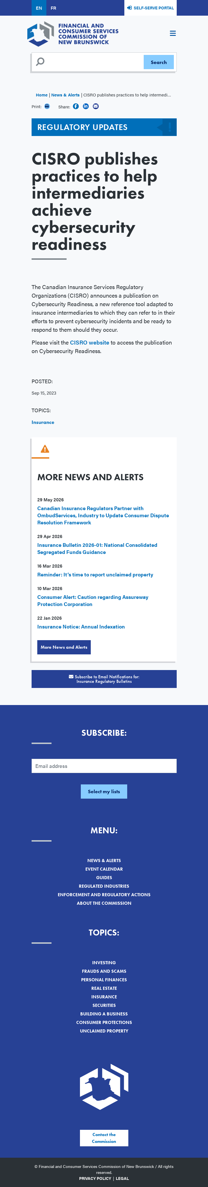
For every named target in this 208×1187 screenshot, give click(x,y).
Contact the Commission (104, 1138)
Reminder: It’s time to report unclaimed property (95, 574)
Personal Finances (104, 980)
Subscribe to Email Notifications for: (104, 679)
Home (42, 95)
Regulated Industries (104, 886)
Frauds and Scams (104, 971)
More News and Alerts (64, 647)
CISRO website (89, 342)
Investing (104, 963)
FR (53, 8)
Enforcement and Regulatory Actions (104, 895)
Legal (122, 1178)
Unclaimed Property (104, 1031)
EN (39, 8)
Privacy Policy (95, 1178)
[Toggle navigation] (173, 34)
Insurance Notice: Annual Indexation (81, 626)
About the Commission (104, 903)
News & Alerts (65, 95)
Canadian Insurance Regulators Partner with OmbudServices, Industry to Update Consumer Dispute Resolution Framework (103, 515)
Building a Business (104, 1014)
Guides (104, 878)
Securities (104, 1005)
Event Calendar (104, 869)
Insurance (43, 422)
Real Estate (104, 988)
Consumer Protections (104, 1022)
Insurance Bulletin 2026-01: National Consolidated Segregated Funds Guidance (97, 548)
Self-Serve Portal (154, 8)
